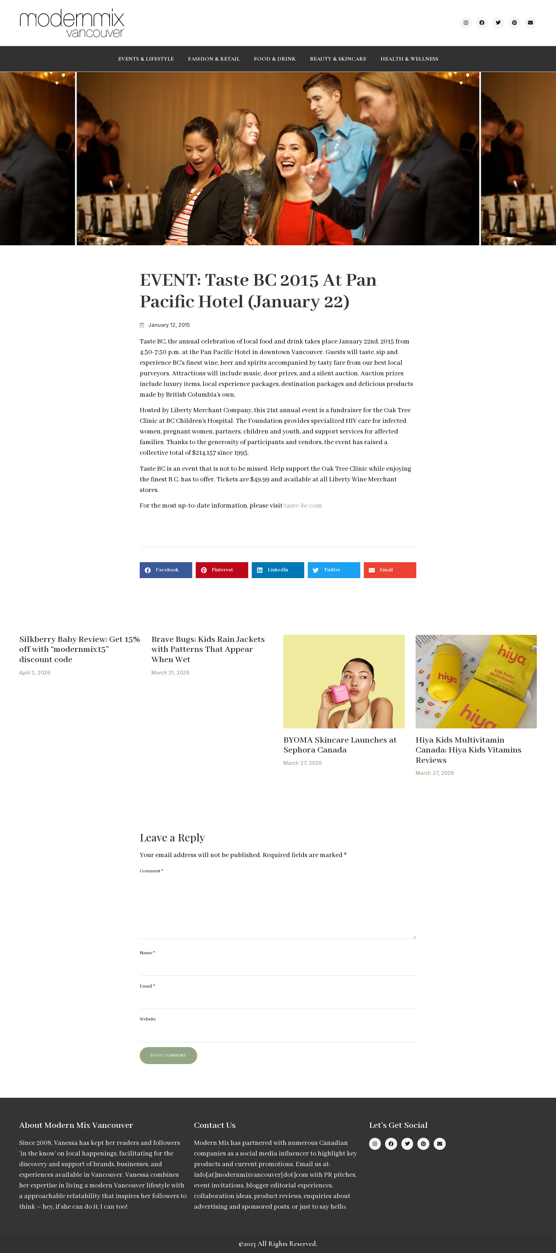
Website (148, 1019)
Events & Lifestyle (146, 58)
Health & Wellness (409, 58)
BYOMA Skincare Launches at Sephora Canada (340, 745)
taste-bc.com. (303, 506)
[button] (166, 570)
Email (147, 986)
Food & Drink (275, 58)
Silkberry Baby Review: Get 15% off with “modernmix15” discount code (79, 649)
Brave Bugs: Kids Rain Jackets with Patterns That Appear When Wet (208, 649)
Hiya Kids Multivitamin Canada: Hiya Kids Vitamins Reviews (469, 750)
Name (147, 953)
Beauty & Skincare (338, 58)
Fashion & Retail (214, 58)
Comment (151, 871)
